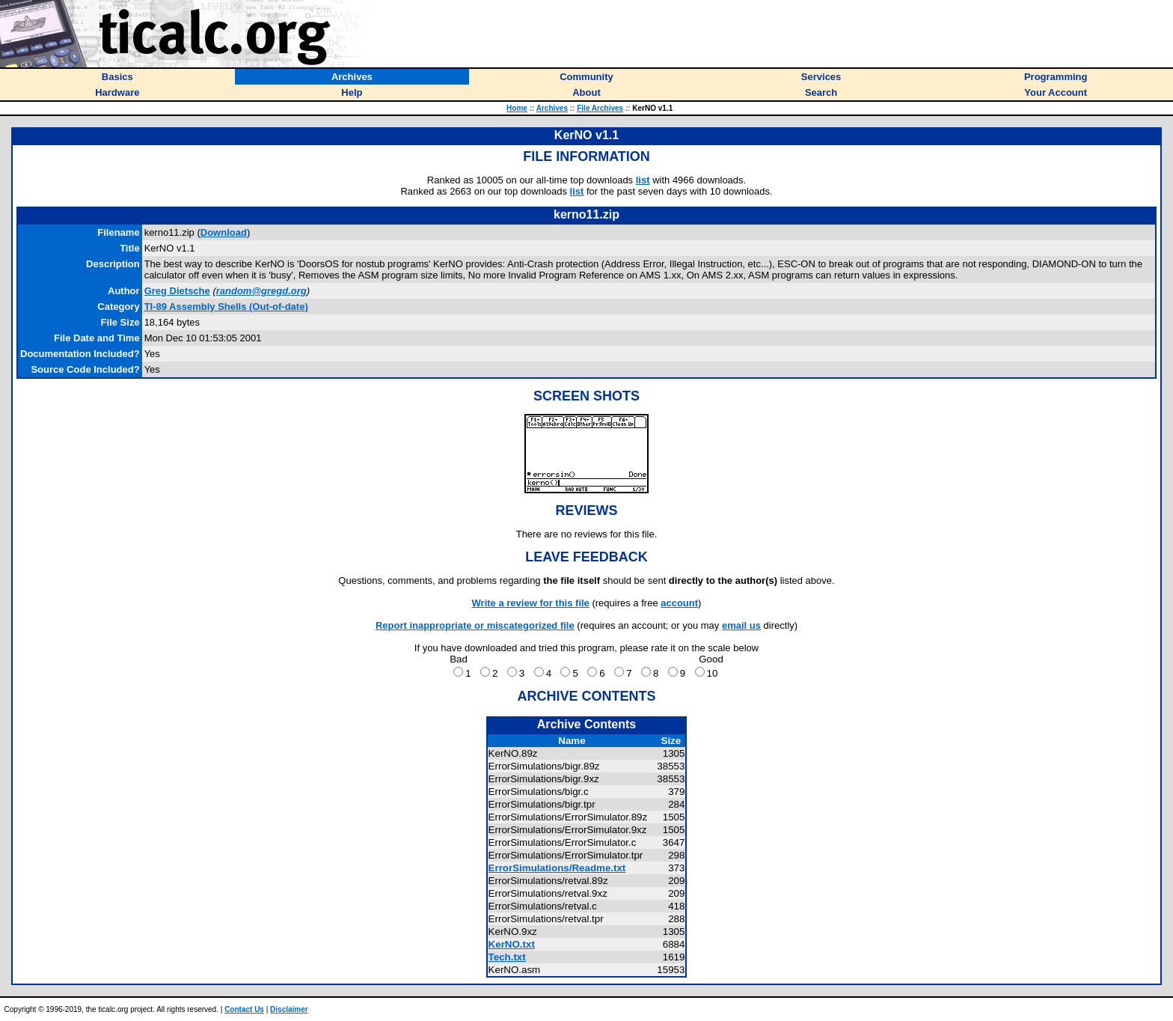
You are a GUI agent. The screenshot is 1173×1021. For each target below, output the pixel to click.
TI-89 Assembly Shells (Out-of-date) (226, 306)
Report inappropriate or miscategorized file (475, 625)
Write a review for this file (530, 603)
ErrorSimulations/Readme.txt (557, 868)
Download (223, 232)
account (679, 603)
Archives (552, 108)
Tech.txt (507, 957)
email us (741, 625)
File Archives (600, 108)
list (643, 180)
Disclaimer (289, 1009)
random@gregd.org (261, 290)
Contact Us (244, 1009)
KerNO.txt (512, 944)
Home (516, 108)
